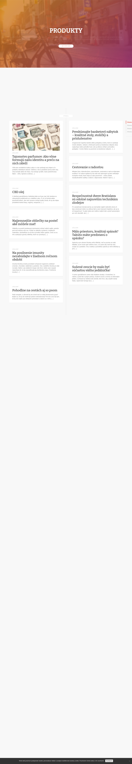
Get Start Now (66, 46)
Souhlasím (109, 761)
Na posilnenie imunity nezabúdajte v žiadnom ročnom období (34, 256)
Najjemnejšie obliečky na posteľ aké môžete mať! (35, 222)
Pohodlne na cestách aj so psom (34, 290)
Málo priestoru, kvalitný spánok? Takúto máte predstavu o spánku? (95, 235)
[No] (129, 761)
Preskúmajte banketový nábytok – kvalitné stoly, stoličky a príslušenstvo (95, 135)
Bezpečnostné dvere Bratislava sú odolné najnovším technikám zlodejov (95, 199)
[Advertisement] (19, 88)
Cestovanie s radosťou (87, 167)
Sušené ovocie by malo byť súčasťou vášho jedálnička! (91, 268)
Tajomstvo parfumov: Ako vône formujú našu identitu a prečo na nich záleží (35, 160)
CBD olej (18, 192)
